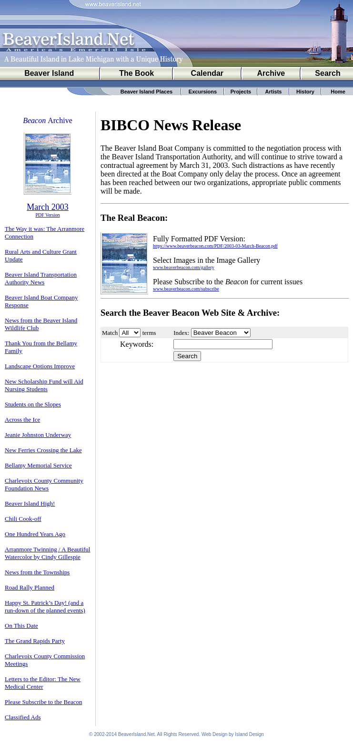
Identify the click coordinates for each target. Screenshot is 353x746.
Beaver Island (49, 73)
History (305, 91)
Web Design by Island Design (233, 734)
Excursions (203, 91)
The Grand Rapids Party (35, 640)
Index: (181, 332)
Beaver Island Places (146, 91)
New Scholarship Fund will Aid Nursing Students (44, 385)
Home (338, 91)
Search (327, 73)
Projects (241, 91)
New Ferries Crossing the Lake (43, 450)
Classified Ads (22, 717)
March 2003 (47, 207)
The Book (136, 73)
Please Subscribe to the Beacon (43, 701)
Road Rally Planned (29, 587)
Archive (271, 73)
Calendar (207, 73)
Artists (273, 91)
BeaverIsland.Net (136, 734)
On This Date (21, 625)
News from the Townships (37, 572)
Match (110, 332)
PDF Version (47, 215)
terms (149, 332)
